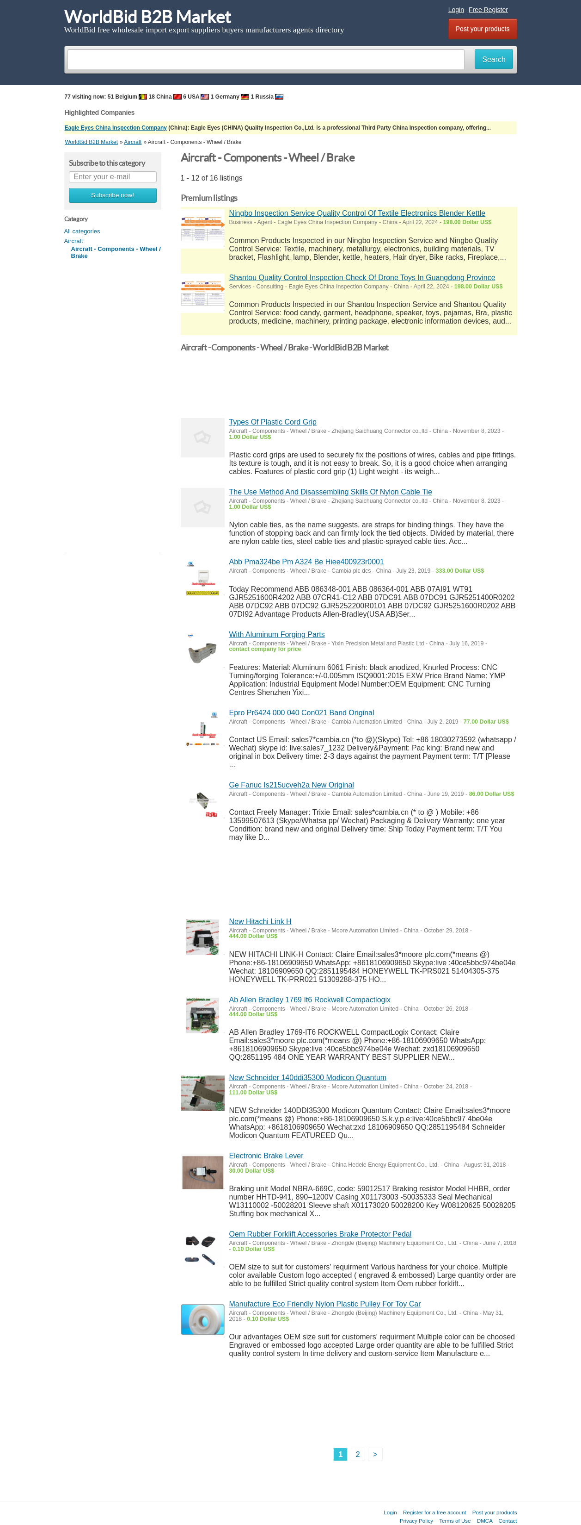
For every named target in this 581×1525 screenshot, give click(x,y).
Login (456, 9)
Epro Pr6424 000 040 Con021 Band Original (301, 713)
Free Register (488, 9)
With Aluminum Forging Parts (277, 634)
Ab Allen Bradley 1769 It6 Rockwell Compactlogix (310, 1000)
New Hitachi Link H (260, 921)
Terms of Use (455, 1521)
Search (494, 59)
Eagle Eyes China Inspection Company (116, 128)
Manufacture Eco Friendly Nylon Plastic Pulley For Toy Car (325, 1304)
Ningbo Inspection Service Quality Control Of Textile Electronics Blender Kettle (357, 213)
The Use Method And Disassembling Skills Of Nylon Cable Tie (330, 492)
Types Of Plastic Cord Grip (273, 422)
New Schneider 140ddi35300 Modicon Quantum (308, 1077)
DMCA (485, 1521)
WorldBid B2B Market (147, 16)
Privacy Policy (416, 1521)
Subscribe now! (112, 195)
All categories (82, 231)
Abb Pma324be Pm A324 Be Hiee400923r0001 (306, 562)
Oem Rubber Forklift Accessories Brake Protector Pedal (320, 1234)
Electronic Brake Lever (266, 1156)
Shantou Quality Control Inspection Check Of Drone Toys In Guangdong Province (362, 277)
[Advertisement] (112, 406)
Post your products (483, 28)
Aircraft (73, 241)
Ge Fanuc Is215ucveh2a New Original (291, 785)
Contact (508, 1521)
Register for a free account (434, 1512)
